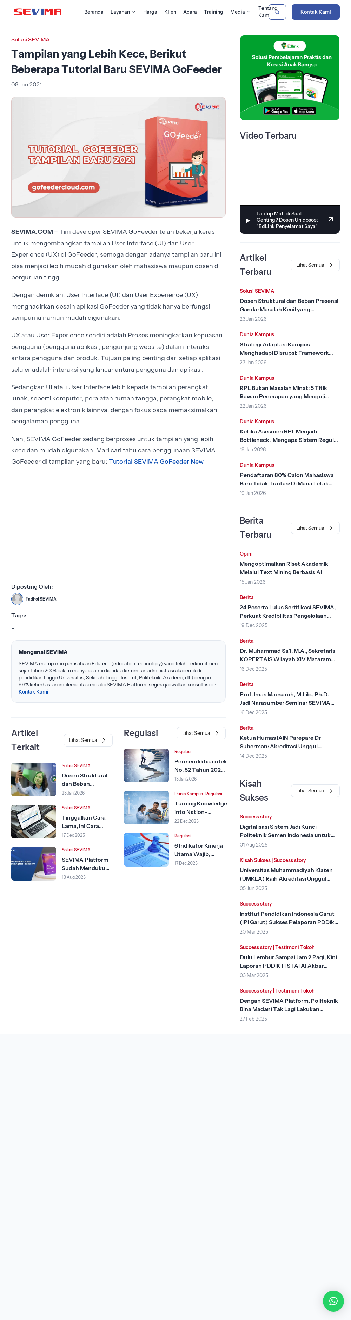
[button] (333, 1301)
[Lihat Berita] (33, 779)
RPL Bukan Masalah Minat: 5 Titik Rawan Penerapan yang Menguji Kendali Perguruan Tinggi (283, 396)
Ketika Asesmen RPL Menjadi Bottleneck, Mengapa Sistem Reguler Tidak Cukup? (289, 440)
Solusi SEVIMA (30, 39)
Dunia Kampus (188, 793)
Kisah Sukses (255, 860)
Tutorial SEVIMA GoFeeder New (156, 461)
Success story (256, 817)
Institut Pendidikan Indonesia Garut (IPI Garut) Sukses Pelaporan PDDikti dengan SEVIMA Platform (289, 922)
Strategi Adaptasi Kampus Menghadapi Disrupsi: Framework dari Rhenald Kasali (284, 353)
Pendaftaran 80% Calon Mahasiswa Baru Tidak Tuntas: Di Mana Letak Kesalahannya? (287, 483)
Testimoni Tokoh (295, 947)
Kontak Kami (315, 12)
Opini (246, 554)
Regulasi (182, 751)
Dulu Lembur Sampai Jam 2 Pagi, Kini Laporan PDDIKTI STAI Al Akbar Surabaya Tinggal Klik (288, 965)
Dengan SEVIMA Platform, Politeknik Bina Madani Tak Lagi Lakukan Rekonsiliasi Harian (289, 1009)
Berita (247, 597)
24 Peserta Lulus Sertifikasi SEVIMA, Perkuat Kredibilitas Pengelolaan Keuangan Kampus (288, 616)
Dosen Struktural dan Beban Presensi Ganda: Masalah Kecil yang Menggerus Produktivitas (289, 309)
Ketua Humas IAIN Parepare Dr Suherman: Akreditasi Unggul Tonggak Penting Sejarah (280, 746)
